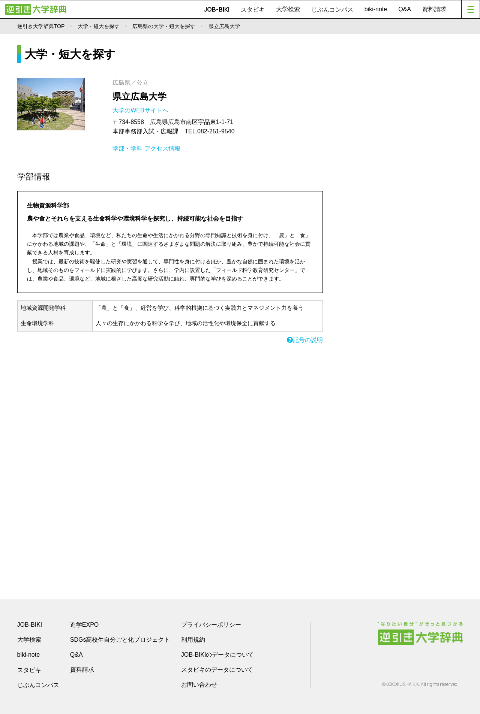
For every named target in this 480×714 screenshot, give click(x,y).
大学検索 (288, 9)
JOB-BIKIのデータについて (217, 654)
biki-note (375, 9)
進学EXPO (84, 624)
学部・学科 (127, 148)
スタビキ (253, 9)
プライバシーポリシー (211, 624)
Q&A (404, 9)
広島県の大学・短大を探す (163, 26)
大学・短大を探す (99, 26)
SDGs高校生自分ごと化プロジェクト (120, 639)
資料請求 (434, 9)
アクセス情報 (162, 148)
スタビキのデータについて (217, 669)
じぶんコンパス (332, 9)
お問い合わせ (199, 684)
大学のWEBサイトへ (141, 110)
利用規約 (193, 639)
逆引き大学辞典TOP (41, 26)
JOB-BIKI (217, 9)
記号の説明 (305, 340)
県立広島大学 (139, 96)
